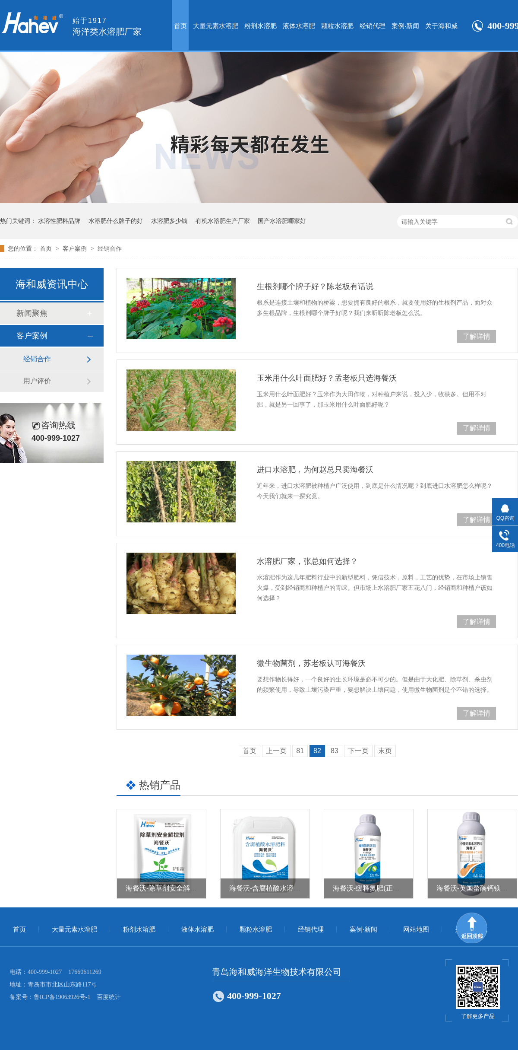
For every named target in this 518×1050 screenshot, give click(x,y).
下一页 (358, 750)
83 (334, 750)
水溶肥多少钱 (169, 220)
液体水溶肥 (299, 25)
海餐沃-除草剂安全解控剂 (165, 888)
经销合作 (110, 248)
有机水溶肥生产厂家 (223, 220)
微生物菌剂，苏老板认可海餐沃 (311, 663)
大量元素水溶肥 (215, 25)
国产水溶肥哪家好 (282, 220)
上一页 (276, 750)
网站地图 (416, 929)
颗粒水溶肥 (337, 25)
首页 (180, 25)
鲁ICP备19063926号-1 (62, 997)
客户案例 (75, 248)
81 (300, 750)
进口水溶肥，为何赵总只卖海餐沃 (315, 469)
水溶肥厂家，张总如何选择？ (307, 561)
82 (317, 750)
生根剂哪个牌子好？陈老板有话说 (315, 286)
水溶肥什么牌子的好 (115, 220)
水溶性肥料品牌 (59, 220)
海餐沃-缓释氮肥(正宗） (370, 888)
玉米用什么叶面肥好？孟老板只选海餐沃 (327, 378)
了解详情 (476, 336)
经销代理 (372, 25)
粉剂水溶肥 (260, 25)
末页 (385, 750)
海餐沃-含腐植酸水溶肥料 (268, 888)
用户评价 (37, 381)
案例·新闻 (405, 25)
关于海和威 (441, 25)
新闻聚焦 (31, 313)
